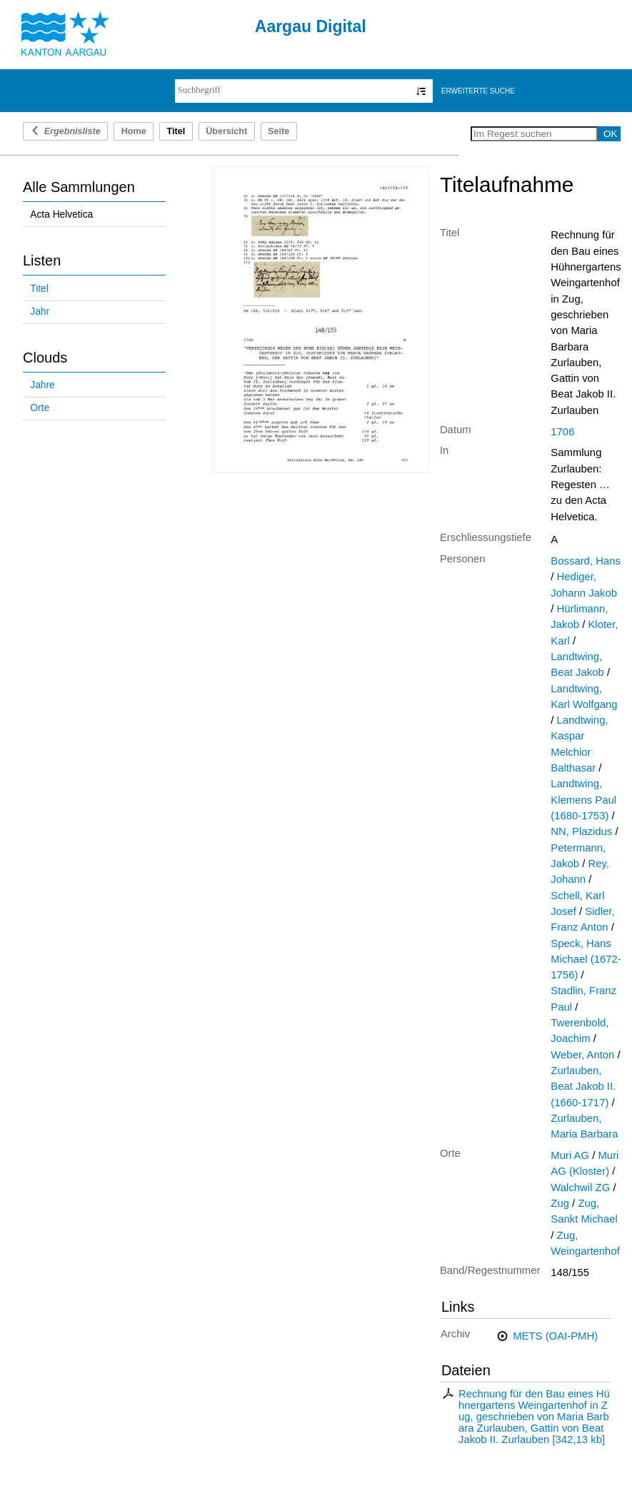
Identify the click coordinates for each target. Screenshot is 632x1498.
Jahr (39, 311)
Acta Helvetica (61, 214)
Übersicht (226, 131)
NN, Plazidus (581, 831)
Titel (39, 288)
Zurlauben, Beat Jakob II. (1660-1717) (583, 1086)
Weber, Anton (582, 1055)
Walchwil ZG (580, 1187)
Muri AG (570, 1155)
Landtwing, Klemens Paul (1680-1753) (583, 799)
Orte (39, 408)
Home (133, 131)
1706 (562, 431)
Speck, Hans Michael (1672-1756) (586, 959)
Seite (278, 131)
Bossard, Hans (586, 561)
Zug (560, 1203)
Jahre (42, 385)
